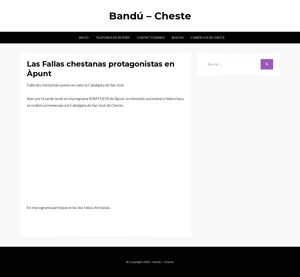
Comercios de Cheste (208, 37)
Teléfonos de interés (113, 37)
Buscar (178, 37)
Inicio (84, 37)
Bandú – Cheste (150, 16)
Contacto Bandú (151, 37)
